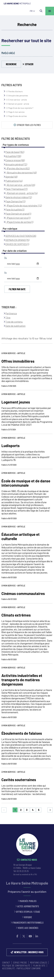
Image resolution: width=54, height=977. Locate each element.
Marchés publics (28, 901)
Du (5, 257)
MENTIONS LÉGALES (38, 962)
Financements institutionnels (28, 922)
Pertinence (11, 313)
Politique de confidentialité (16, 965)
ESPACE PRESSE (20, 962)
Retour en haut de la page (47, 824)
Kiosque (28, 917)
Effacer (29, 64)
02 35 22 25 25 (23, 871)
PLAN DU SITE (39, 965)
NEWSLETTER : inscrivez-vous (28, 952)
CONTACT (6, 962)
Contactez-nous (29, 859)
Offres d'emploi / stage (28, 911)
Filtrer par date (17, 289)
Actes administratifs (28, 906)
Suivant (50, 809)
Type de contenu (14, 321)
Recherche (11, 64)
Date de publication (15, 325)
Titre (7, 317)
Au (5, 272)
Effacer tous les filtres (29, 124)
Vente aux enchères (28, 927)
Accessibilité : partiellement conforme (21, 968)
